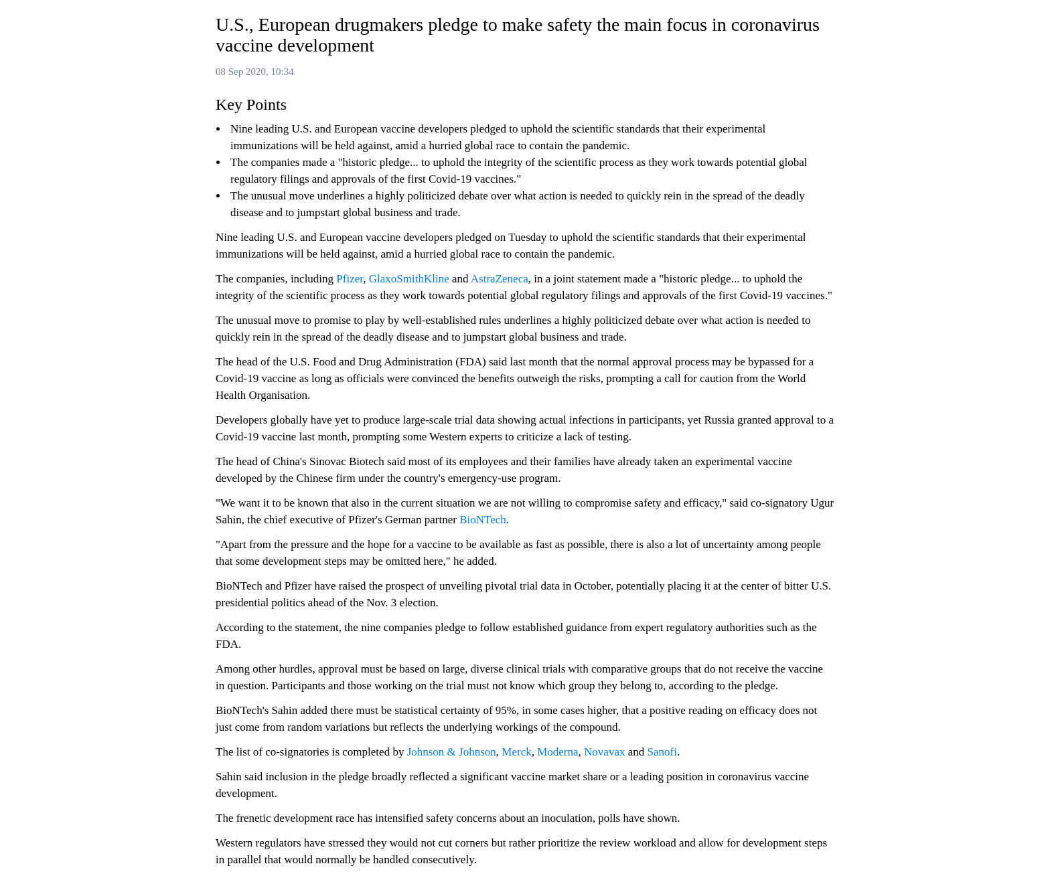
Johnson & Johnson (451, 751)
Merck (516, 751)
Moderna (557, 751)
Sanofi (662, 751)
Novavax (604, 751)
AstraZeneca (499, 278)
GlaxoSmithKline (409, 278)
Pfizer (349, 278)
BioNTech (482, 519)
